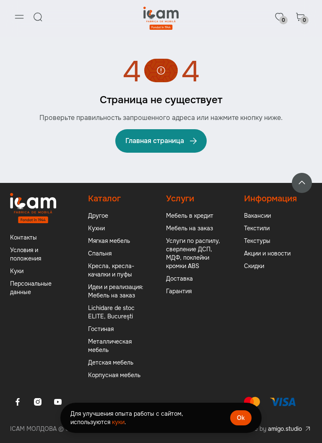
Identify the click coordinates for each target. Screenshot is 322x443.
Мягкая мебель (109, 241)
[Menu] (19, 17)
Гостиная (101, 329)
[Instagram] (37, 401)
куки (118, 422)
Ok (241, 418)
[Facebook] (17, 401)
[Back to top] (302, 183)
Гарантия (179, 291)
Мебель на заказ (189, 228)
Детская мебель (110, 362)
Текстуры (257, 241)
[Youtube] (57, 401)
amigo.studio (285, 429)
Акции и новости (267, 253)
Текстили (257, 228)
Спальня (100, 253)
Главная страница (161, 141)
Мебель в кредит (189, 215)
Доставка (179, 278)
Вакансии (257, 215)
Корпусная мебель (114, 375)
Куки (16, 271)
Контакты (23, 237)
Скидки (254, 266)
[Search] (38, 17)
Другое (98, 215)
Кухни (96, 228)
